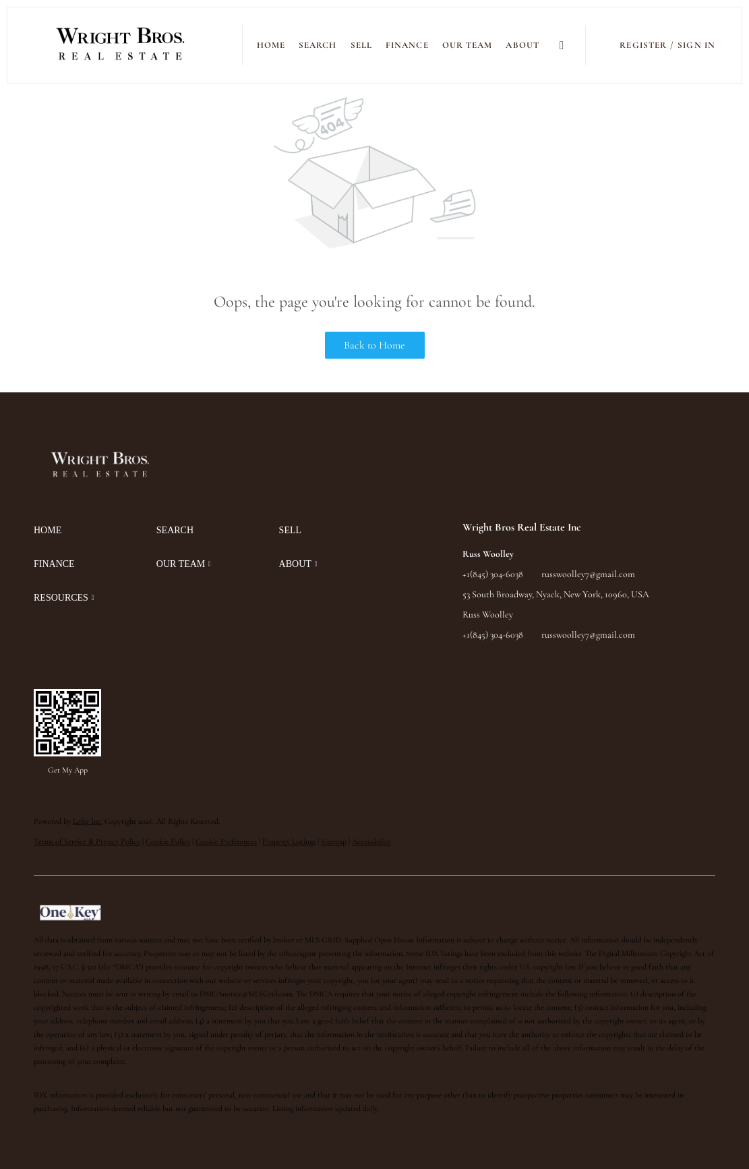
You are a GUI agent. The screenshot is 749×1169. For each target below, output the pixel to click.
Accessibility (371, 841)
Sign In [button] (696, 45)
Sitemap (334, 841)
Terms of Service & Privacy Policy (87, 841)
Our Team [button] (467, 45)
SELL (361, 45)
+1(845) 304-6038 (492, 574)
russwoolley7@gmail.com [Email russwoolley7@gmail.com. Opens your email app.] (588, 574)
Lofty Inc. (87, 821)
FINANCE (407, 45)
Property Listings (289, 841)
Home (271, 45)
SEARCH (318, 45)
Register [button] (643, 45)
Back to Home (374, 345)
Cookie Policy (168, 841)
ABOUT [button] (522, 45)
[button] (121, 45)
